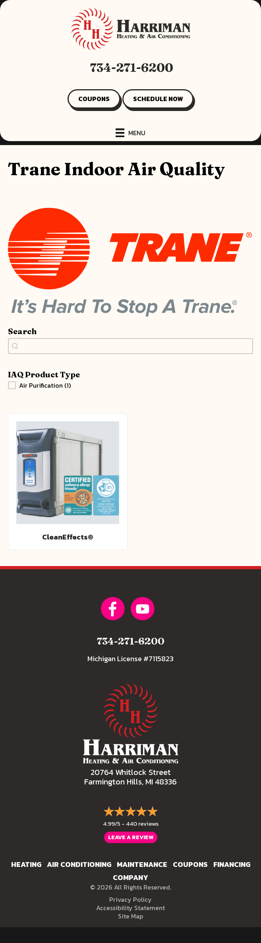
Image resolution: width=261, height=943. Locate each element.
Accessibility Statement (130, 908)
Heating (26, 864)
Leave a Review (130, 837)
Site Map (130, 916)
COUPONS (94, 98)
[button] (130, 385)
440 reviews (142, 823)
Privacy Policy (130, 899)
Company (130, 877)
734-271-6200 (131, 67)
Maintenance (142, 864)
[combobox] (130, 346)
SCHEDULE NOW (158, 98)
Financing (231, 864)
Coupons (190, 864)
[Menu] (130, 132)
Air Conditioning (79, 864)
